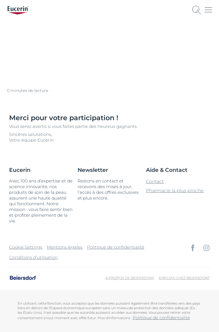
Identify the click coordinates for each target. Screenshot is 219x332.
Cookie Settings (25, 247)
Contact (155, 181)
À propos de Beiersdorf (130, 278)
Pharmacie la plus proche (175, 190)
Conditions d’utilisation (33, 257)
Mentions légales (64, 247)
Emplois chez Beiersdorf (184, 278)
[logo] (18, 10)
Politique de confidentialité (115, 247)
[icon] (192, 247)
